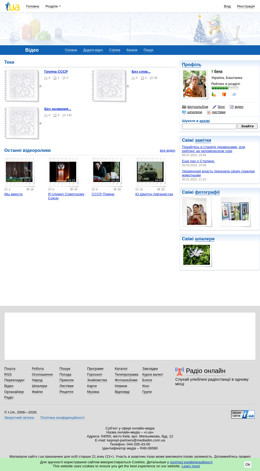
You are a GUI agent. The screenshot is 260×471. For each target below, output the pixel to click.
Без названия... (57, 109)
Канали (132, 50)
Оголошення (42, 374)
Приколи (66, 380)
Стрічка (114, 50)
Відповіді (122, 392)
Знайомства (97, 380)
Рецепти (66, 392)
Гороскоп (94, 374)
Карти (92, 386)
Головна (32, 6)
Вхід (227, 6)
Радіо (8, 397)
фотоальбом (195, 107)
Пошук (148, 50)
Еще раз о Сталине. (198, 161)
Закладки (150, 369)
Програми (95, 369)
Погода (65, 374)
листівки (216, 112)
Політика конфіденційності (62, 418)
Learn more (191, 466)
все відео (167, 150)
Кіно (145, 386)
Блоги (147, 380)
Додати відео (93, 50)
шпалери (192, 112)
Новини (121, 386)
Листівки (66, 386)
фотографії (207, 192)
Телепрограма (127, 374)
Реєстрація (246, 6)
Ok (248, 464)
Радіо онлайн (206, 370)
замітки (203, 140)
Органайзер (14, 392)
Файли (37, 392)
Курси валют (152, 374)
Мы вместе (13, 194)
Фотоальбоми (126, 380)
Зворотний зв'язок (19, 418)
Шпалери (39, 386)
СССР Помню (103, 194)
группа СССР (56, 72)
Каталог (121, 369)
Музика (93, 392)
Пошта (9, 369)
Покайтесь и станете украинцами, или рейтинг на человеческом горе (213, 149)
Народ (37, 380)
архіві (205, 121)
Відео (9, 386)
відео (236, 107)
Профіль (191, 64)
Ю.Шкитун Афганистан (154, 194)
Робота (38, 369)
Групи (147, 392)
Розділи (52, 6)
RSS (8, 374)
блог (218, 107)
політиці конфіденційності (191, 462)
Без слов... (141, 72)
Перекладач (14, 380)
